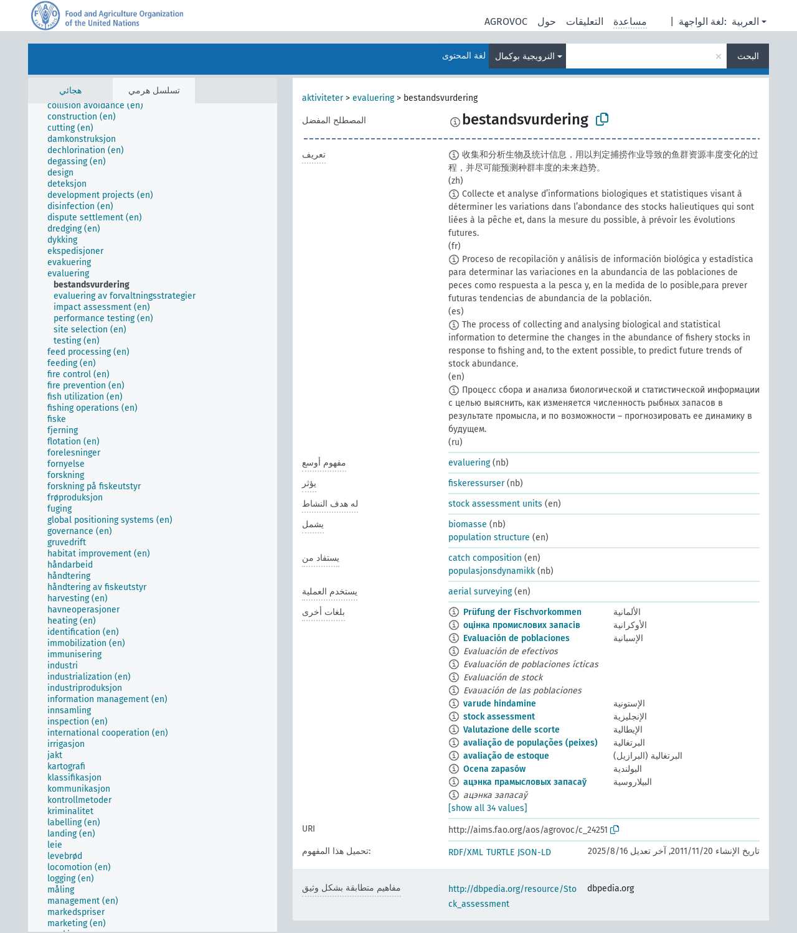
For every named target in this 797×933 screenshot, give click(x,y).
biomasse (467, 524)
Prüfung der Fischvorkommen (522, 612)
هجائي (70, 90)
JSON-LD (534, 852)
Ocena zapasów (494, 769)
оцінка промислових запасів (521, 625)
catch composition (485, 558)
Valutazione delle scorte (511, 729)
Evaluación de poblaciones (516, 638)
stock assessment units (495, 504)
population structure (489, 537)
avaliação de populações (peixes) (530, 743)
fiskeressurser (476, 483)
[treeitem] (100, 105)
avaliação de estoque (506, 756)
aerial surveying (480, 591)
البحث (748, 56)
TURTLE (500, 852)
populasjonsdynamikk (491, 571)
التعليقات (584, 21)
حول (546, 21)
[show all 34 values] (487, 808)
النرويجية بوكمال (525, 56)
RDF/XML (465, 852)
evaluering (373, 98)
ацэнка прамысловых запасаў (525, 782)
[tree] (152, 517)
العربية (745, 21)
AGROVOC (505, 21)
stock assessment (499, 716)
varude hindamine (499, 703)
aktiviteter (322, 98)
